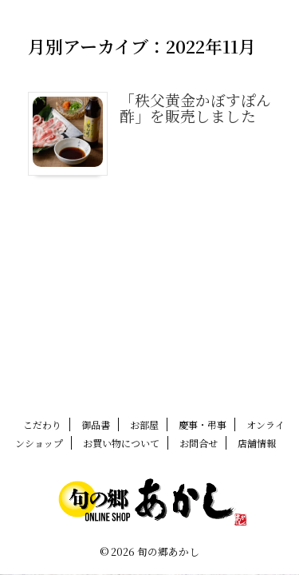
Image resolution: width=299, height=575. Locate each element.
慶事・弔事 (202, 424)
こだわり (42, 424)
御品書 (95, 424)
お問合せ (198, 443)
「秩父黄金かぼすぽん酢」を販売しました (195, 107)
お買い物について (121, 443)
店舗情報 (257, 443)
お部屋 (144, 424)
